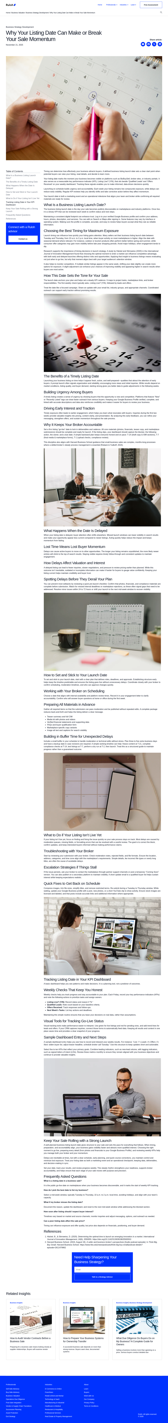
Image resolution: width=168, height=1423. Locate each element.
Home (8, 13)
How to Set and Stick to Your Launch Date (22, 193)
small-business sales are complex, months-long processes (130, 442)
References (11, 218)
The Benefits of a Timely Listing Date (22, 182)
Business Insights (16, 1302)
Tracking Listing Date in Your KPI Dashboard (20, 203)
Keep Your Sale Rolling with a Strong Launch (22, 209)
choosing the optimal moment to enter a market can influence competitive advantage (120, 254)
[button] (143, 44)
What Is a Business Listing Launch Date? (21, 176)
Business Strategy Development (37, 13)
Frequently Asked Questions (18, 215)
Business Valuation (18, 13)
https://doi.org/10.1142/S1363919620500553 (111, 1239)
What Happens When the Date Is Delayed (20, 186)
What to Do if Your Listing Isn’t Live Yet (22, 198)
